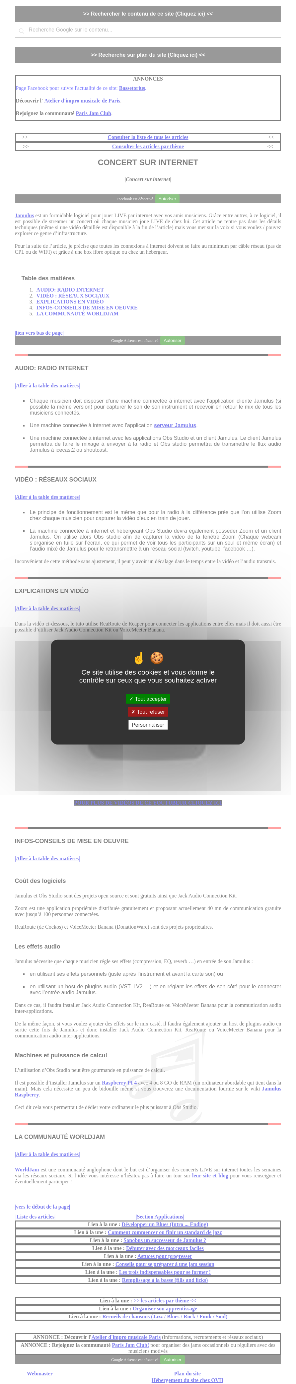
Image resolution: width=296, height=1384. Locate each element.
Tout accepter (148, 698)
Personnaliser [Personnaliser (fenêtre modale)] (148, 725)
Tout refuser (148, 711)
